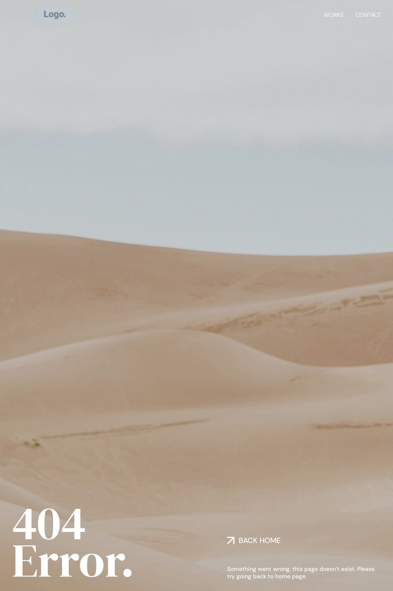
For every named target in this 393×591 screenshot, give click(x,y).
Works (333, 14)
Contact (369, 14)
